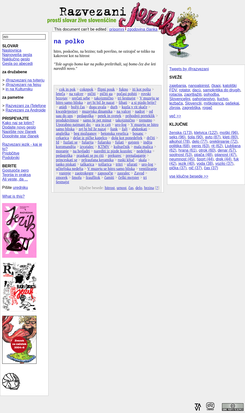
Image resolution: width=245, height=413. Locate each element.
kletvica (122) (205, 133)
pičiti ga (106, 95)
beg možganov (85, 135)
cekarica (62, 139)
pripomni (116, 29)
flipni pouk (106, 91)
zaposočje (105, 174)
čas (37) (211, 168)
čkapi (215, 86)
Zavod (139, 174)
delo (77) (200, 141)
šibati (123, 104)
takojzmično (103, 99)
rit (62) (217, 146)
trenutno (145, 122)
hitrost (110, 189)
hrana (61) (187, 150)
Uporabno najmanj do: (73, 126)
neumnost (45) (182, 159)
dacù (196, 90)
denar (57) (227, 150)
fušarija (88, 144)
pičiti (92, 95)
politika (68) (179, 146)
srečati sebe (81, 99)
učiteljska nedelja (69, 170)
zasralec (123, 174)
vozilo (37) (224, 163)
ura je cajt (103, 126)
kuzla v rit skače (134, 108)
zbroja (174, 108)
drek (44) (223, 159)
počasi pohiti (127, 95)
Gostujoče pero (15, 170)
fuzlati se (70, 144)
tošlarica (104, 166)
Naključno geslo (16, 59)
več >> (175, 116)
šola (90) (195, 137)
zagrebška (191, 108)
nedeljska (143, 152)
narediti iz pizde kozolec (113, 152)
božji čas (78, 108)
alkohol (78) (179, 141)
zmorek (62, 179)
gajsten (133, 144)
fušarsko (104, 144)
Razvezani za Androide (26, 110)
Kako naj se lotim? (18, 123)
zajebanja (177, 86)
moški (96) (229, 133)
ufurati (132, 166)
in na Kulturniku (19, 89)
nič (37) (195, 168)
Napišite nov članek (19, 132)
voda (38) (204, 163)
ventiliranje (148, 170)
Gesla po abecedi (17, 63)
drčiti (151, 139)
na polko (69, 42)
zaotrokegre (84, 174)
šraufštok (93, 179)
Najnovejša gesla (17, 55)
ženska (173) (180, 133)
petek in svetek (109, 117)
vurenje (65, 174)
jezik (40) (186, 163)
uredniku (20, 187)
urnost (121, 189)
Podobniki (10, 158)
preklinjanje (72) (224, 141)
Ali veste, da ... (15, 179)
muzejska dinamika (97, 113)
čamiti (109, 179)
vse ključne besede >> (188, 176)
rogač (207, 108)
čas (130, 189)
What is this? (13, 196)
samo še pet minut (97, 122)
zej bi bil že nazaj (100, 104)
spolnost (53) (180, 155)
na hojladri (81, 152)
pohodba (211, 94)
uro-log (120, 126)
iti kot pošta (141, 91)
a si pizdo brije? (143, 104)
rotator (184, 90)
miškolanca (213, 103)
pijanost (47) (225, 155)
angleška (63, 135)
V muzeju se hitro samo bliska (111, 170)
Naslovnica (11, 50)
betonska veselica (114, 135)
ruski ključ (126, 161)
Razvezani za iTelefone (26, 106)
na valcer (76, 95)
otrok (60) (207, 150)
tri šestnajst (126, 99)
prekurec (115, 157)
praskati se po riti (90, 157)
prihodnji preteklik (140, 117)
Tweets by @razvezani (189, 69)
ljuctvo (222, 99)
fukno (123, 91)
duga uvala (97, 108)
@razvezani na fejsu (23, 85)
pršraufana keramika (98, 161)
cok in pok (67, 91)
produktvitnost (67, 122)
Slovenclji (193, 103)
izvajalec (87, 148)
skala (143, 161)
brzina (149, 189)
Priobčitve (10, 153)
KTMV (104, 148)
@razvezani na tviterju (25, 80)
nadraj (140, 113)
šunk (114, 130)
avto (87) (212, 137)
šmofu (77, 179)
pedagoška (85, 117)
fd (57, 144)
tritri (119, 166)
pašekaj (232, 103)
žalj (124, 130)
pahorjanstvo (203, 99)
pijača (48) (203, 155)
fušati (119, 144)
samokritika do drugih (221, 90)
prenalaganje (136, 157)
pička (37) (177, 168)
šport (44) (205, 159)
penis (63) (200, 146)
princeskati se (66, 161)
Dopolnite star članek (20, 136)
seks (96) (177, 137)
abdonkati (139, 130)
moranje (62, 152)
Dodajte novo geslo (19, 127)
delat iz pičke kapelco (90, 139)
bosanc (138, 135)
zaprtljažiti (192, 94)
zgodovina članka (142, 29)
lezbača (176, 103)
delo (138, 189)
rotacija (175, 94)
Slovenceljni (179, 99)
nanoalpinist (198, 86)
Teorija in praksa (16, 175)
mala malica (143, 148)
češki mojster (128, 179)
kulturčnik (122, 148)
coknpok (86, 91)
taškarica (87, 166)
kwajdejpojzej (67, 113)
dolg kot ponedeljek (126, 139)
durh (113, 108)
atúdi (63, 108)
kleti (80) (230, 137)
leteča (60, 95)
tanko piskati (66, 166)
